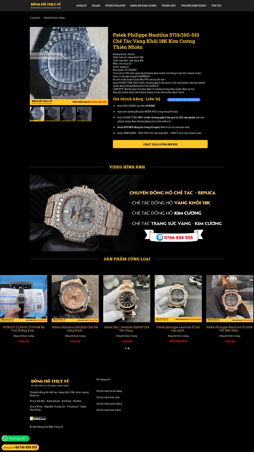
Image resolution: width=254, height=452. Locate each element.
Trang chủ (35, 17)
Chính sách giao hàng (109, 403)
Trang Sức (169, 5)
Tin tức (216, 5)
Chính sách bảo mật (108, 397)
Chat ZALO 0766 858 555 (160, 144)
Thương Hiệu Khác (193, 5)
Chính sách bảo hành (108, 409)
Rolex (96, 5)
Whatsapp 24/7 (17, 438)
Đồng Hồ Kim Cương (143, 5)
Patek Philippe (115, 5)
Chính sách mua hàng (109, 390)
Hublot (81, 5)
